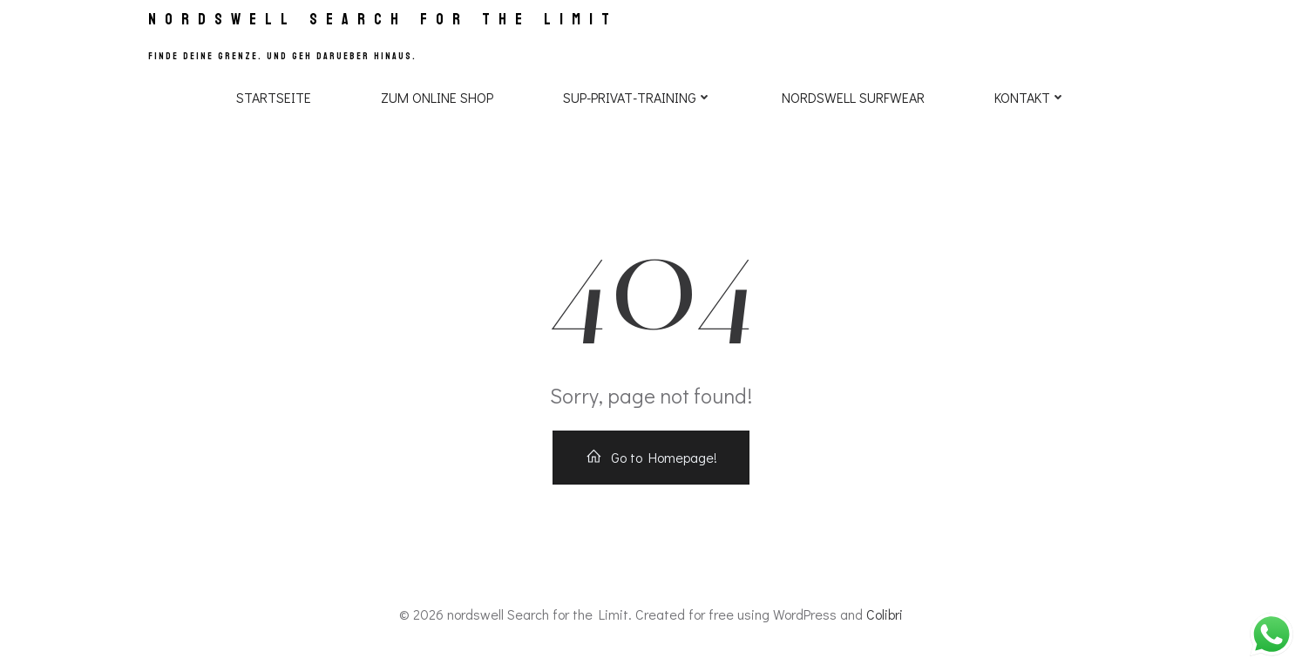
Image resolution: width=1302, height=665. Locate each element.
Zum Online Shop (437, 97)
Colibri (884, 614)
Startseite (273, 97)
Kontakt (1030, 97)
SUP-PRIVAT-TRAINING (637, 97)
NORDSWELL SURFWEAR (853, 97)
